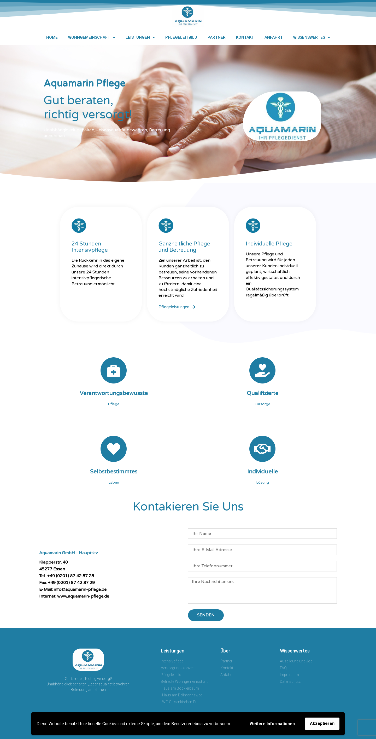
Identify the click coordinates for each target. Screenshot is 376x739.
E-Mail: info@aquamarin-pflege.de (73, 589)
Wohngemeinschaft (91, 37)
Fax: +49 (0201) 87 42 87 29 (67, 582)
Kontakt (245, 37)
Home (52, 37)
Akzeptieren (322, 723)
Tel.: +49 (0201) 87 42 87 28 (66, 575)
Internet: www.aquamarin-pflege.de (74, 596)
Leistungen (140, 37)
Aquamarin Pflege (84, 83)
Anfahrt (274, 37)
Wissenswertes (311, 37)
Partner (217, 37)
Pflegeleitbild (181, 37)
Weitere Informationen (272, 723)
